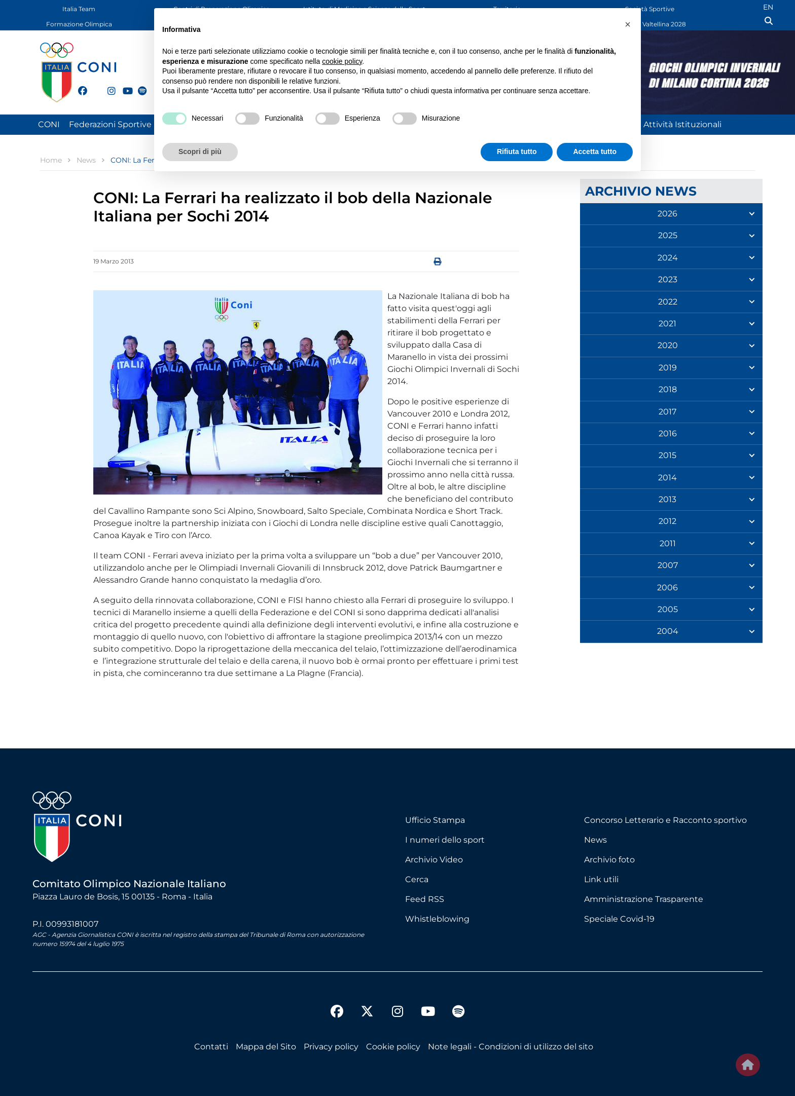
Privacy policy (331, 1046)
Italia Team (78, 9)
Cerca (416, 879)
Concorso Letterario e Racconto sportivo (665, 820)
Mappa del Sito (266, 1046)
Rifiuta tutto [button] (517, 151)
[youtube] (122, 85)
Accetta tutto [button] (595, 151)
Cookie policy (393, 1046)
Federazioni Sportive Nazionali (129, 124)
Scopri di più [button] (200, 151)
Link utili (601, 879)
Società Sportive (649, 9)
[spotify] (137, 85)
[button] (628, 24)
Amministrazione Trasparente (643, 899)
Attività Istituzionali (682, 124)
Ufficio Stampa (435, 820)
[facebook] (78, 85)
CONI (49, 124)
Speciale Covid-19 (619, 919)
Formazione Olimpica (79, 24)
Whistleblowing (437, 919)
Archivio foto (609, 859)
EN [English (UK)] (768, 7)
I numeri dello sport (445, 840)
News (595, 840)
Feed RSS (424, 899)
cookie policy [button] (342, 61)
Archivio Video (434, 859)
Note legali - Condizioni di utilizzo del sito (510, 1046)
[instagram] (107, 85)
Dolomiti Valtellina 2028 (650, 24)
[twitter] (92, 89)
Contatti (211, 1046)
